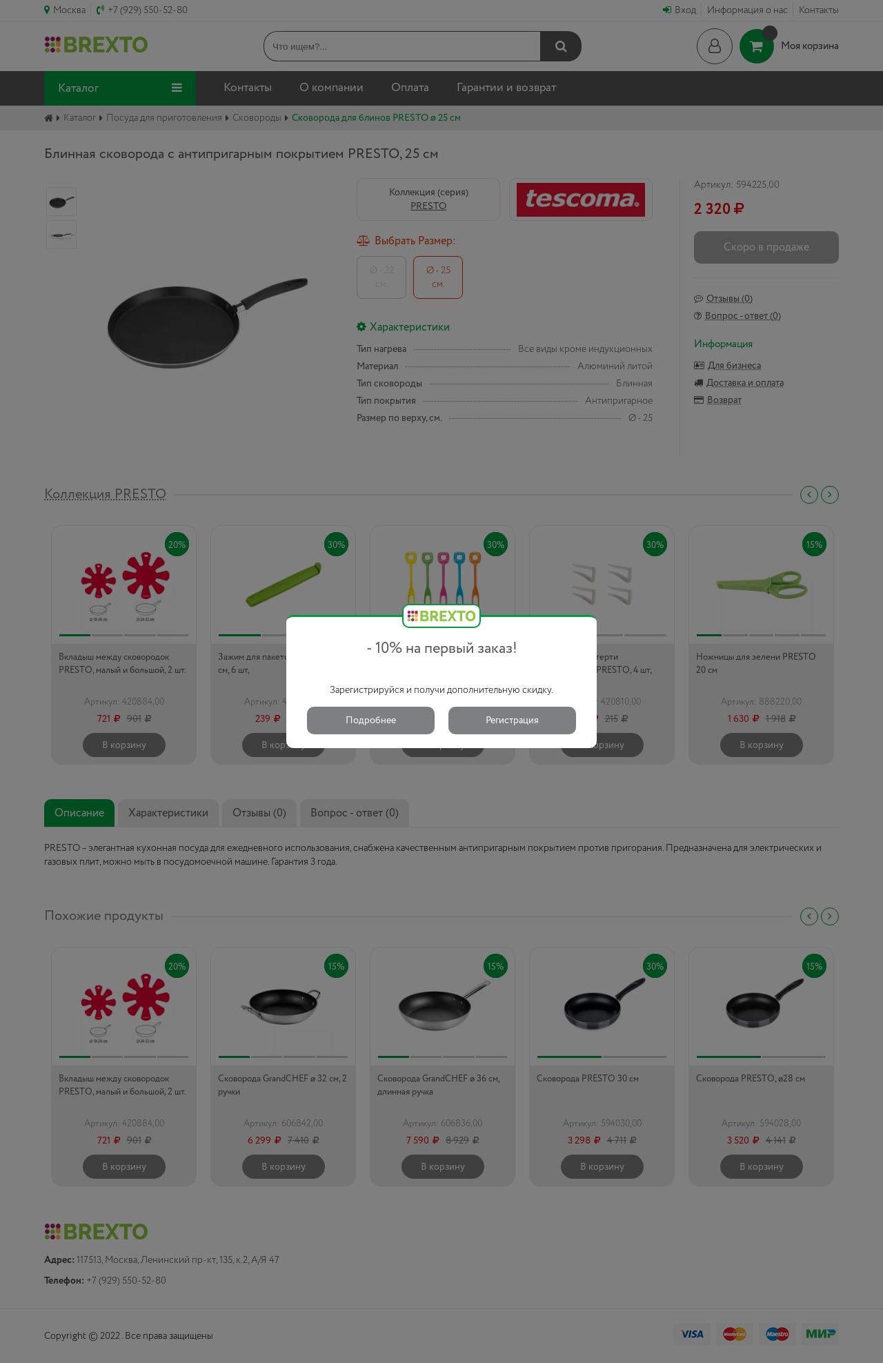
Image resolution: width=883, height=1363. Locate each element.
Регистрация (512, 720)
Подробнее (371, 720)
